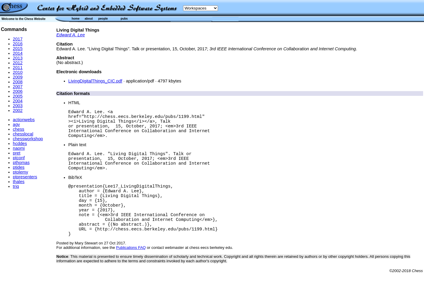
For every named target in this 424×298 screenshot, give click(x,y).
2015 (18, 48)
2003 (18, 105)
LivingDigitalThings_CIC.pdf (95, 81)
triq (16, 186)
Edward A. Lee (70, 34)
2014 (18, 53)
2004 (18, 101)
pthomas (21, 162)
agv (16, 124)
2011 (18, 67)
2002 (18, 110)
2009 (18, 77)
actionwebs (24, 119)
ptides (18, 167)
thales (18, 181)
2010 (18, 72)
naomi (19, 148)
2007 (18, 86)
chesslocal (23, 134)
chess (18, 129)
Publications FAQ (131, 272)
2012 (18, 62)
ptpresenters (25, 176)
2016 (18, 43)
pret (16, 153)
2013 (18, 58)
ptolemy (20, 172)
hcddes (20, 143)
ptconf (19, 157)
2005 (18, 96)
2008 (18, 81)
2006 (18, 91)
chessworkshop (28, 138)
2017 (18, 39)
